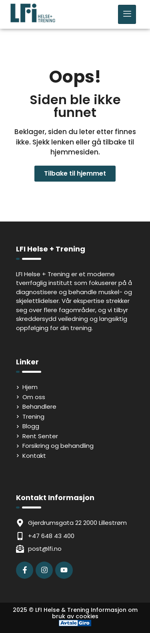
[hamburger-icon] (127, 14)
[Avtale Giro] (75, 624)
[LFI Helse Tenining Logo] (33, 20)
